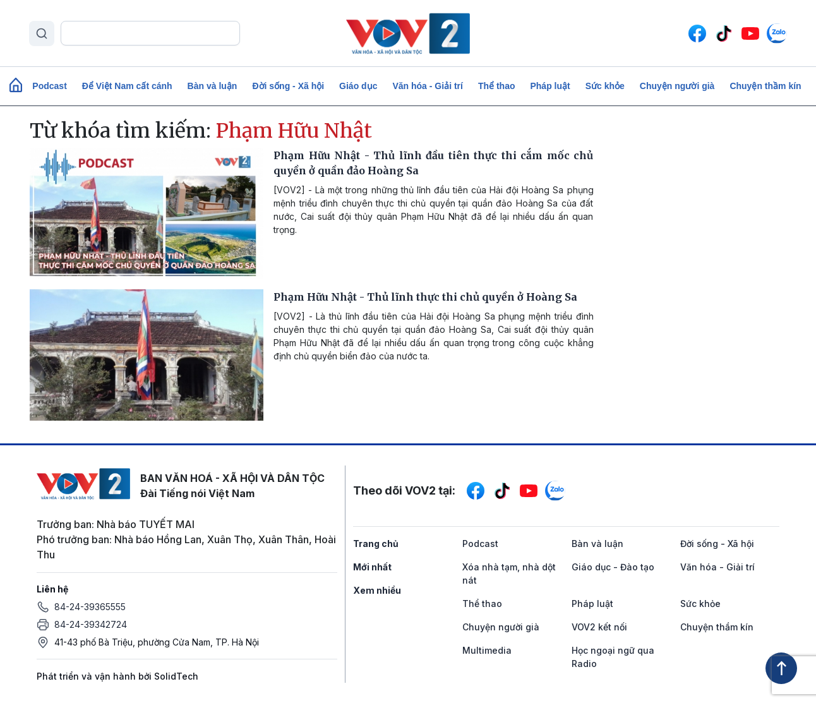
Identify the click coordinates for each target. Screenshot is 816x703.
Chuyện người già (677, 86)
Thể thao (496, 86)
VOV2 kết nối (599, 627)
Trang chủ (376, 543)
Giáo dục (358, 86)
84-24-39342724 (90, 624)
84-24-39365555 (90, 606)
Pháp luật (550, 86)
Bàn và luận (212, 86)
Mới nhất (372, 567)
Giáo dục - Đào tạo (613, 567)
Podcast (49, 86)
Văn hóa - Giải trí (427, 86)
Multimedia (487, 650)
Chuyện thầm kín (765, 86)
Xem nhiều (377, 590)
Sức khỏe (605, 86)
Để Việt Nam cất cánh (127, 86)
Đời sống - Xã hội (288, 86)
